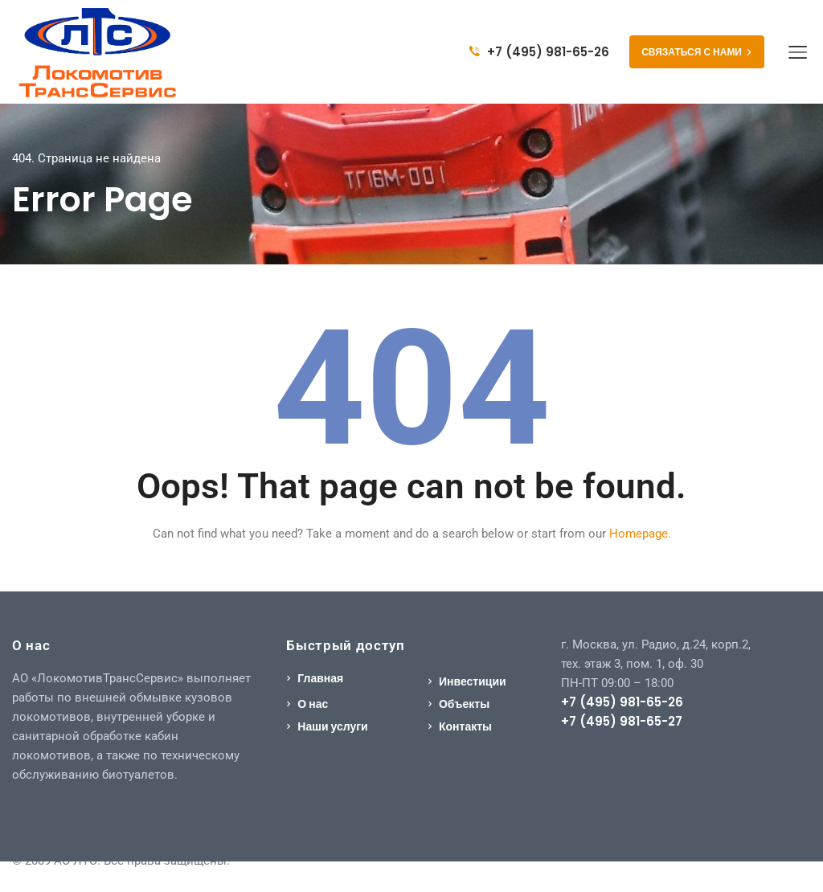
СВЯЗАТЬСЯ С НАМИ (696, 52)
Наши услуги (332, 726)
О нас (312, 704)
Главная (320, 678)
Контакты (465, 726)
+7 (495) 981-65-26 (539, 51)
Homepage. (640, 533)
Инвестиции (472, 681)
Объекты (464, 704)
